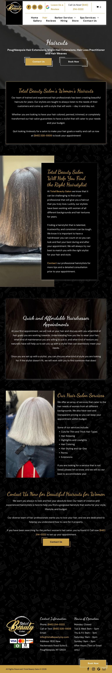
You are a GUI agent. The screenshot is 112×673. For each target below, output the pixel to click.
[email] (40, 7)
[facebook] (28, 7)
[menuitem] (34, 17)
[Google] (99, 669)
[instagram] (34, 7)
